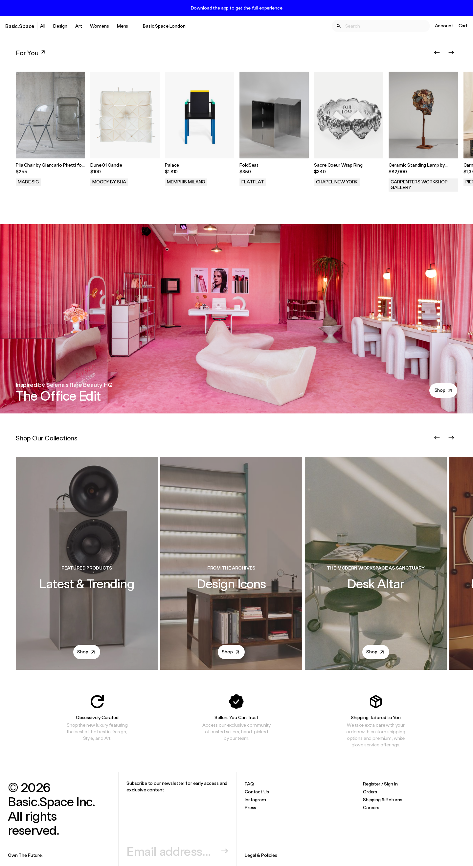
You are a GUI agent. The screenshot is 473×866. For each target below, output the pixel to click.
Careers (371, 807)
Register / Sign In (380, 783)
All (42, 26)
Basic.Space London (164, 26)
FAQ (249, 783)
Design (60, 26)
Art (78, 26)
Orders (370, 791)
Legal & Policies (261, 855)
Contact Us (257, 791)
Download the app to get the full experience (236, 8)
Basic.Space (19, 26)
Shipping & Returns (382, 799)
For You (31, 53)
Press (250, 807)
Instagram (255, 799)
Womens (99, 26)
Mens (122, 26)
